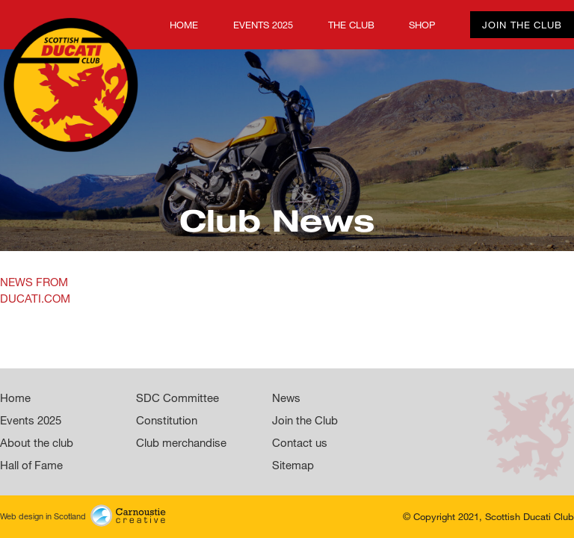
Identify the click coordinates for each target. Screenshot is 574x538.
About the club (36, 442)
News (286, 397)
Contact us (299, 442)
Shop (422, 25)
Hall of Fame (31, 464)
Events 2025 (263, 25)
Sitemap (293, 464)
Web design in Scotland (83, 514)
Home (14, 25)
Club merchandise (181, 442)
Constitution (166, 420)
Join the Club (522, 25)
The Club (351, 25)
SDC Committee (177, 397)
